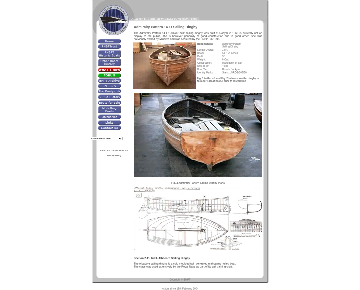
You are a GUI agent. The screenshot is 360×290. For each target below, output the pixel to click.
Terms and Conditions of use (114, 150)
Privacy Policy (114, 155)
